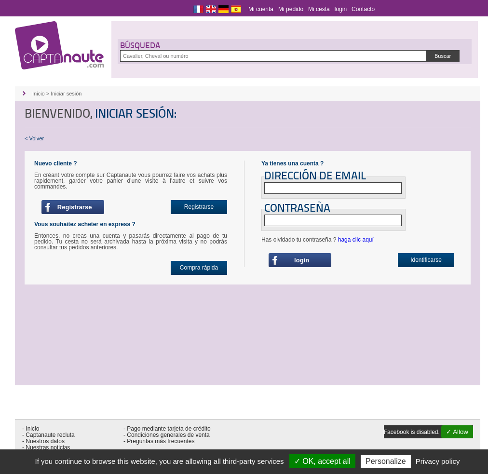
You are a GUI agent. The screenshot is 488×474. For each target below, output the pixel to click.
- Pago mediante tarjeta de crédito (167, 428)
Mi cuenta (260, 9)
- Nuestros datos (43, 441)
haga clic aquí (356, 239)
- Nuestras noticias (46, 447)
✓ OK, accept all (322, 461)
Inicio (38, 93)
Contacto (363, 9)
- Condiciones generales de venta (166, 435)
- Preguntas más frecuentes (158, 441)
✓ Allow (457, 431)
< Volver (34, 138)
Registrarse (73, 207)
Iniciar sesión (66, 93)
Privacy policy (438, 461)
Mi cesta (319, 9)
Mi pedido (290, 9)
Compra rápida (199, 267)
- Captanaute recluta (48, 435)
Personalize (386, 461)
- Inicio (30, 428)
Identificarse (426, 260)
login (341, 9)
